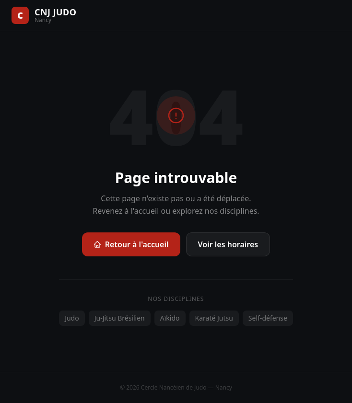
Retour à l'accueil (131, 244)
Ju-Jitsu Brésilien (119, 317)
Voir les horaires (228, 244)
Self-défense (267, 317)
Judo (72, 317)
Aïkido (170, 317)
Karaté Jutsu (214, 317)
